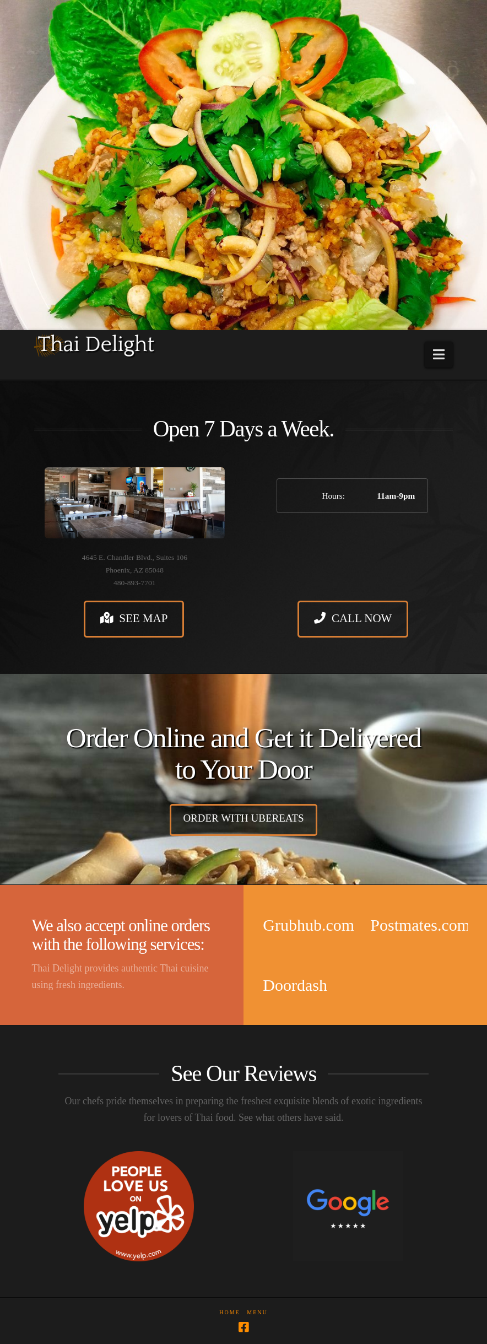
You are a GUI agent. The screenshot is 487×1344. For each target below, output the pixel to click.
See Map (134, 618)
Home (229, 1312)
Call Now (353, 618)
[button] (439, 355)
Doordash (295, 985)
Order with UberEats (243, 818)
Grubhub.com (308, 925)
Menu (257, 1312)
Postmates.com (420, 925)
